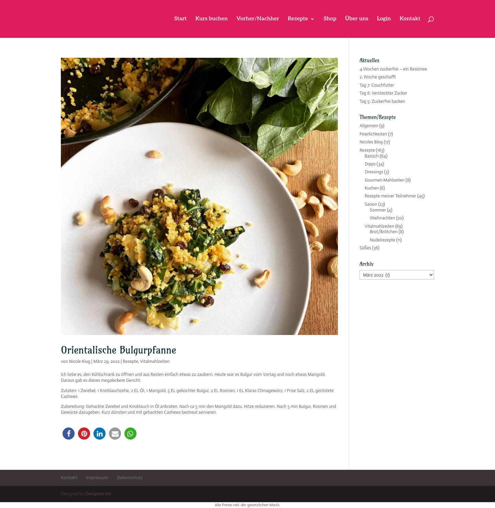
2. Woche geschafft (378, 76)
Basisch (372, 156)
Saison (371, 204)
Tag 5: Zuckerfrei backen (382, 101)
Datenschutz (130, 477)
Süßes (365, 247)
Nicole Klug (79, 361)
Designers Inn (98, 493)
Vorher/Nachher (257, 19)
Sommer (378, 210)
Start (180, 19)
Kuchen (372, 188)
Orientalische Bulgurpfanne (118, 350)
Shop (329, 19)
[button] (69, 434)
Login (384, 19)
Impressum (97, 477)
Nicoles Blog (371, 141)
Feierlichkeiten (373, 134)
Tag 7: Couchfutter (377, 85)
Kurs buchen (211, 19)
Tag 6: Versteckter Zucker (383, 93)
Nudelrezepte (382, 239)
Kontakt (409, 19)
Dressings (374, 171)
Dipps (370, 163)
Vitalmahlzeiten (154, 361)
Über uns (356, 19)
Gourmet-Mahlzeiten (385, 180)
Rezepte (298, 19)
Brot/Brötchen (383, 231)
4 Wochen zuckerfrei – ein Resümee (393, 69)
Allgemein (369, 125)
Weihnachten (382, 217)
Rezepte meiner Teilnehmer (390, 195)
